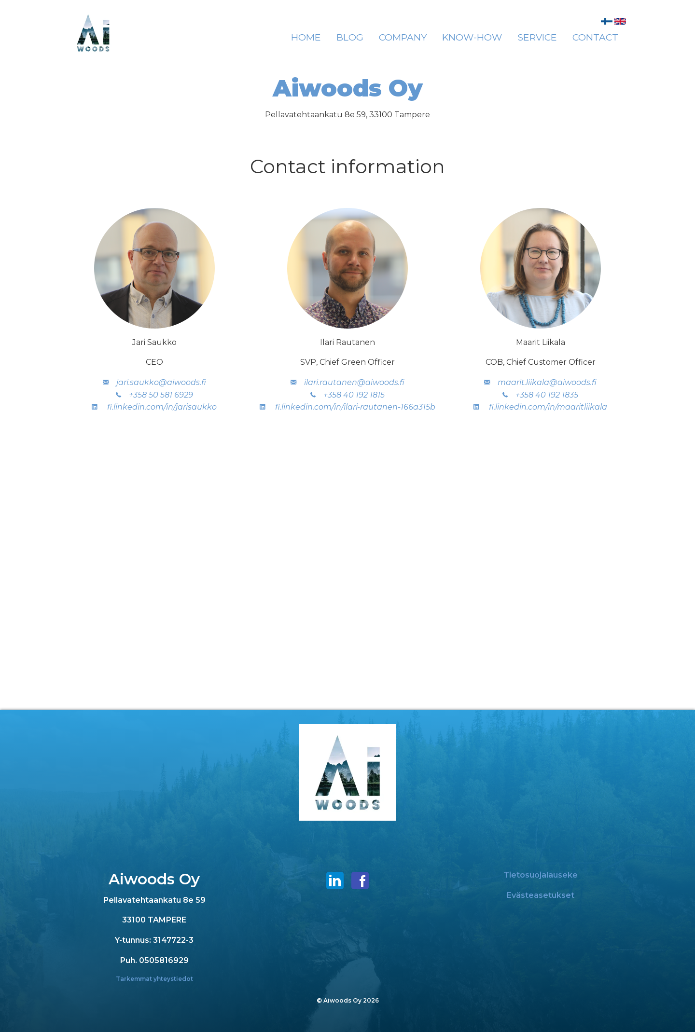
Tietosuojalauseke (540, 875)
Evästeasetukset (540, 895)
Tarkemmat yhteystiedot (154, 978)
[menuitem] (306, 38)
